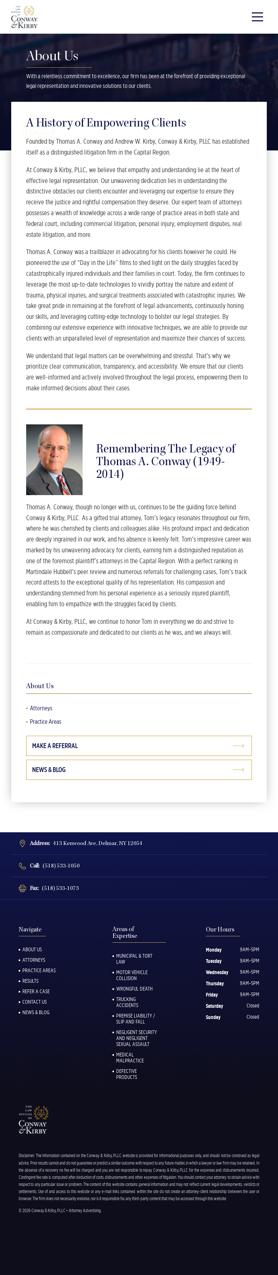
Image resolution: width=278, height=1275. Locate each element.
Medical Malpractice (130, 1058)
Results (30, 981)
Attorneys (41, 708)
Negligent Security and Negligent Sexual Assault (136, 1038)
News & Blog (49, 770)
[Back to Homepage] (26, 17)
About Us (32, 949)
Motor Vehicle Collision (132, 975)
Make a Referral (55, 746)
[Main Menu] (257, 16)
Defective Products (126, 1074)
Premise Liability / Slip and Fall (135, 1019)
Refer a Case (36, 991)
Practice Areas (45, 721)
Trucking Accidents (127, 1002)
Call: (55, 865)
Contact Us (34, 1002)
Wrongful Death (134, 989)
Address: (86, 843)
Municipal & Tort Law (134, 959)
